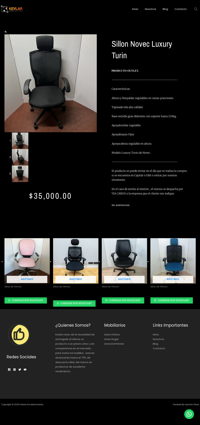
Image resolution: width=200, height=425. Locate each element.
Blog (165, 9)
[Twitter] (23, 374)
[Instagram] (16, 374)
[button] (6, 32)
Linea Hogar (111, 344)
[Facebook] (9, 374)
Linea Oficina (112, 339)
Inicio (135, 9)
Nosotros (150, 9)
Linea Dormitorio (114, 348)
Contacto (181, 9)
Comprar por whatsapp (19, 306)
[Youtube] (31, 374)
